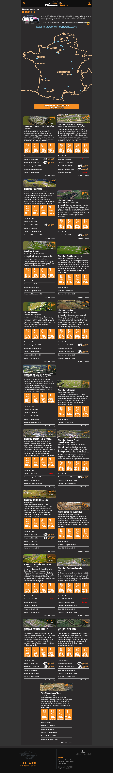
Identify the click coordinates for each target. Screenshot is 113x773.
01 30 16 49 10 (29, 763)
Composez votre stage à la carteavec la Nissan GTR (56, 106)
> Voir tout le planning (49, 176)
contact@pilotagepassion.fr (28, 766)
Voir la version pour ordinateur (84, 752)
